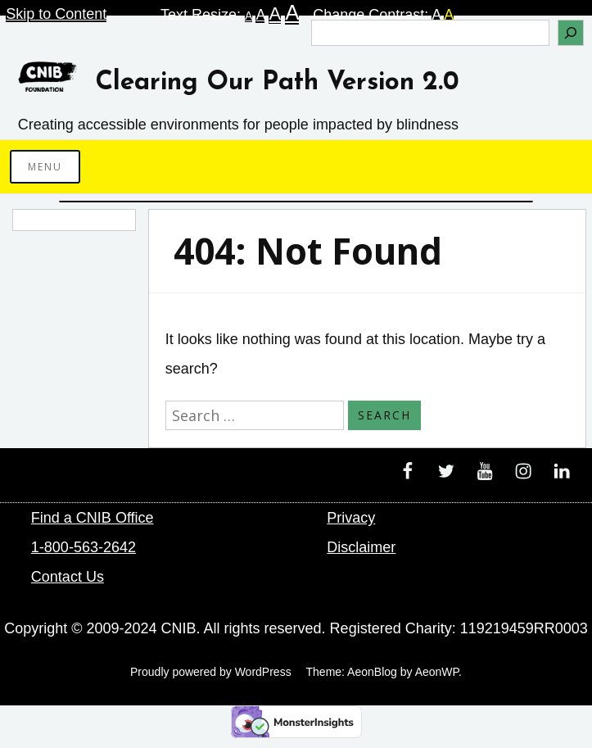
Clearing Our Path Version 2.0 (277, 83)
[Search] (571, 33)
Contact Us (67, 577)
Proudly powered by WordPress (210, 671)
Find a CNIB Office (92, 518)
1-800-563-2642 (83, 547)
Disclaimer (361, 547)
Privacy (351, 518)
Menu (45, 167)
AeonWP (437, 671)
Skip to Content (56, 14)
